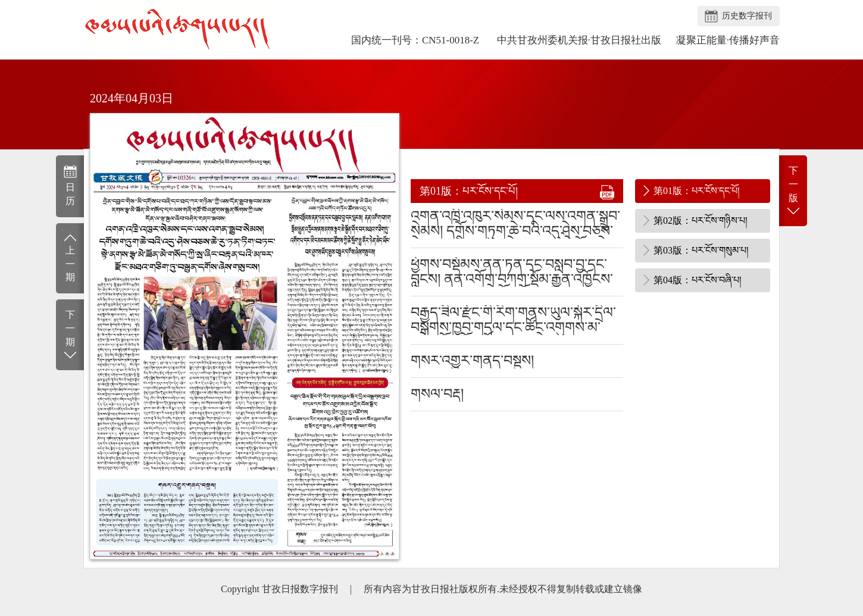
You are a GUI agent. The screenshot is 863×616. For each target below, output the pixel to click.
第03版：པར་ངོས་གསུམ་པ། (701, 250)
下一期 (70, 335)
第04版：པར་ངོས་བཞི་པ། (697, 280)
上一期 (70, 257)
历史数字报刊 (747, 15)
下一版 (793, 191)
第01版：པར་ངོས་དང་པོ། (696, 191)
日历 (70, 185)
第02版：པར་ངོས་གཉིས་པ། (700, 220)
